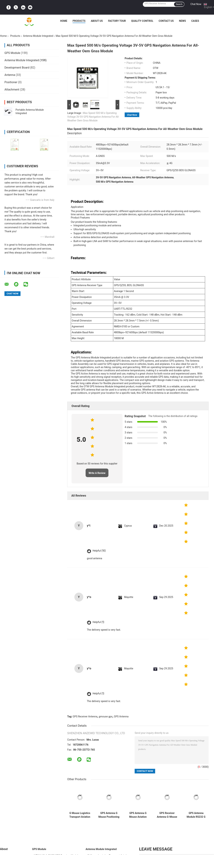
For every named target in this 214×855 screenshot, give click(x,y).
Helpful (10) (99, 550)
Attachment (11, 89)
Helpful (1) (98, 622)
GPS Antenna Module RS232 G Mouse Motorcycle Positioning (196, 815)
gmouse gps (106, 716)
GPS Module (12, 53)
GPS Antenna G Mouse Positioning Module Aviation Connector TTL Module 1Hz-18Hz (108, 815)
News (182, 20)
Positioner (10, 82)
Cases (195, 20)
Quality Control (142, 20)
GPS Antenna (121, 716)
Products (79, 20)
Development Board (16, 67)
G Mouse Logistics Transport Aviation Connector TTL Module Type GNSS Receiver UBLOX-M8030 (79, 815)
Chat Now (195, 4)
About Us (97, 20)
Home (63, 20)
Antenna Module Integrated (38, 35)
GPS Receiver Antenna (85, 716)
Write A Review (97, 473)
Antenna (9, 75)
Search (179, 4)
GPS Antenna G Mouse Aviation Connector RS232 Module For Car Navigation (138, 815)
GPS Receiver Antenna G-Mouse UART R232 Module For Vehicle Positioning (167, 815)
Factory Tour (117, 20)
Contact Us (166, 20)
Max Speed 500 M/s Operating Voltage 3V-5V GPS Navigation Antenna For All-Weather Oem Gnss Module (93, 117)
